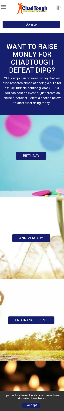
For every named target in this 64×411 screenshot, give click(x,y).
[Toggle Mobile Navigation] (3, 6)
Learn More (37, 398)
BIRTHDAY (31, 156)
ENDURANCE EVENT (31, 320)
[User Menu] (58, 7)
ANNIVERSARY (31, 238)
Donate (31, 24)
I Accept (31, 405)
